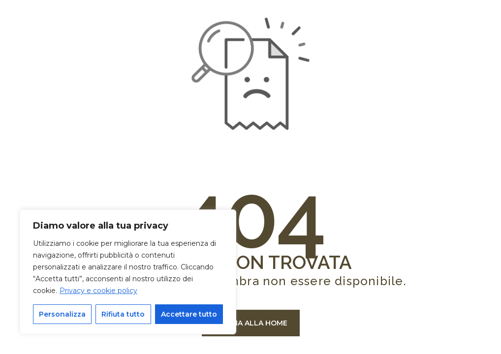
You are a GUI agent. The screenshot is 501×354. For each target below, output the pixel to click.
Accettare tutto (189, 314)
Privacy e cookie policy (98, 290)
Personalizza (62, 314)
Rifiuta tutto (123, 314)
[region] (128, 271)
